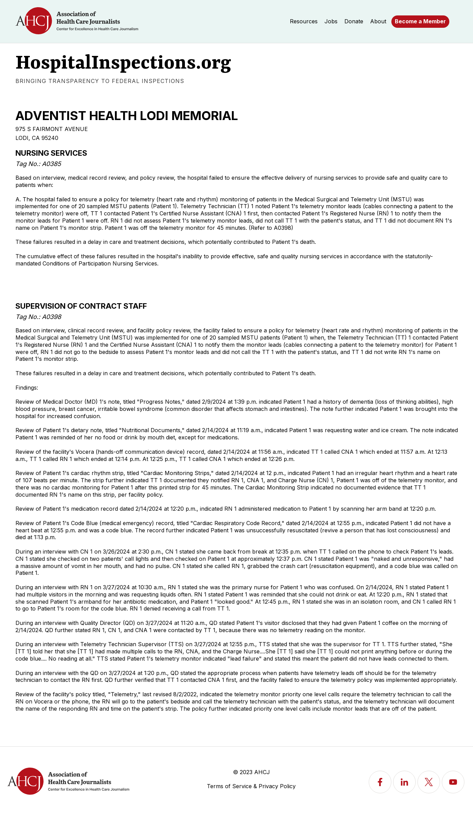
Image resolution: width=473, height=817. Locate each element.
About (378, 21)
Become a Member (420, 21)
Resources (304, 21)
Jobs (331, 21)
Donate (353, 21)
